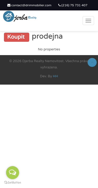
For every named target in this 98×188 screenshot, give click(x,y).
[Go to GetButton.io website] (12, 182)
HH (55, 76)
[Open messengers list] (12, 172)
